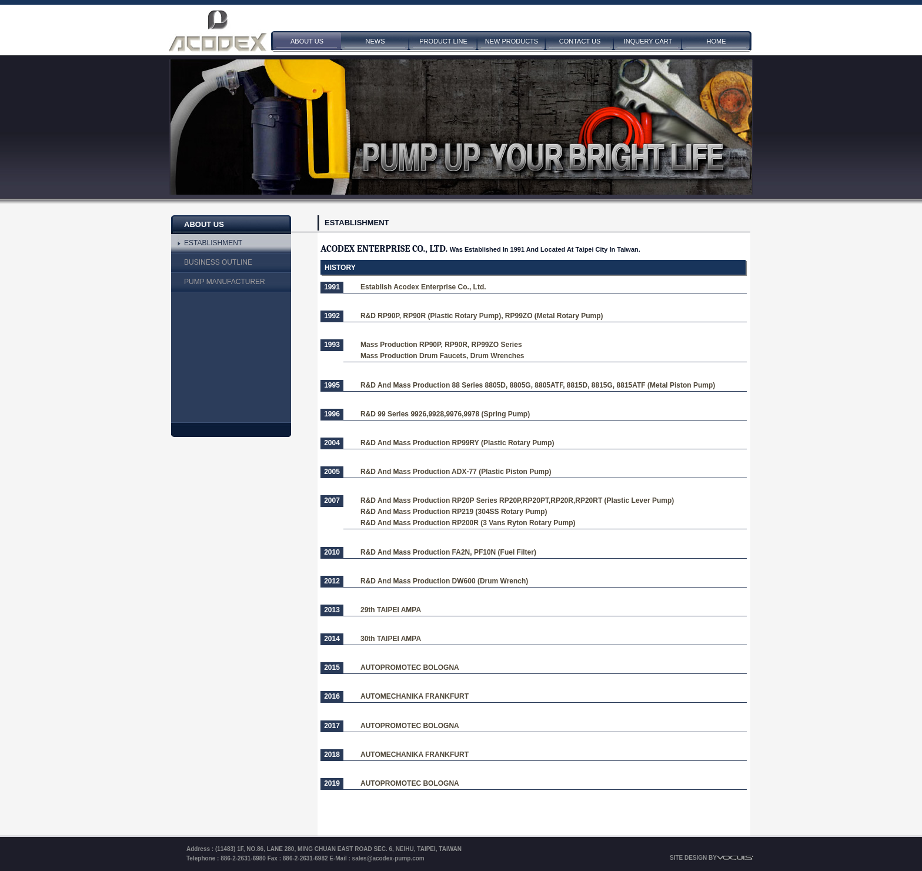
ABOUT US (306, 41)
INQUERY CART (648, 41)
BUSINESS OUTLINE (218, 262)
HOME (716, 41)
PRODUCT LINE (443, 41)
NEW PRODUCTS (511, 41)
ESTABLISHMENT (213, 243)
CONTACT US (580, 41)
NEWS (375, 41)
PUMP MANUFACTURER (224, 282)
